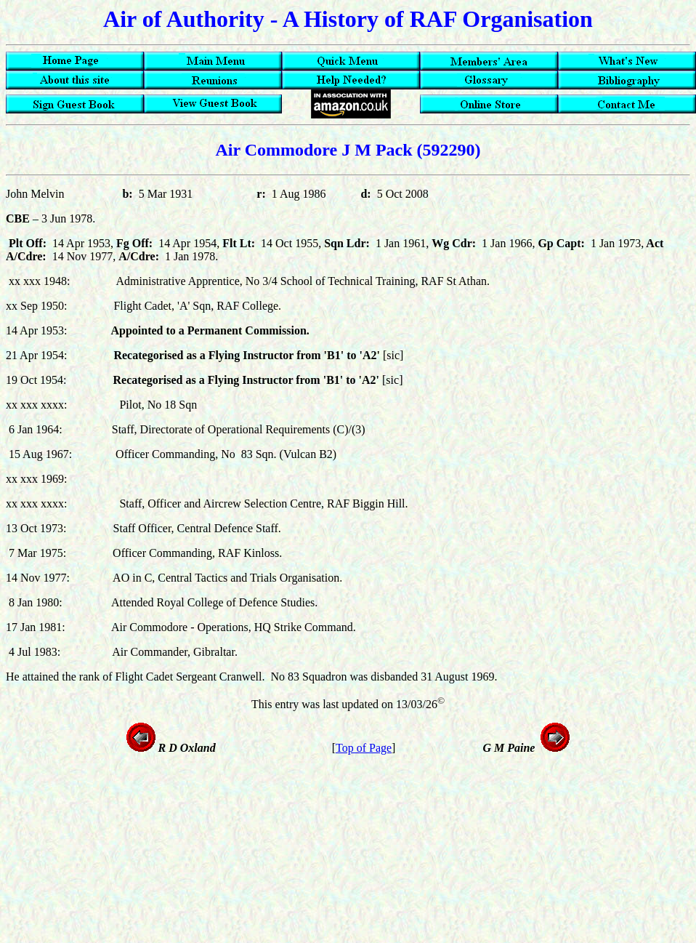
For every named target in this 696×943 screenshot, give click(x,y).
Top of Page (364, 748)
